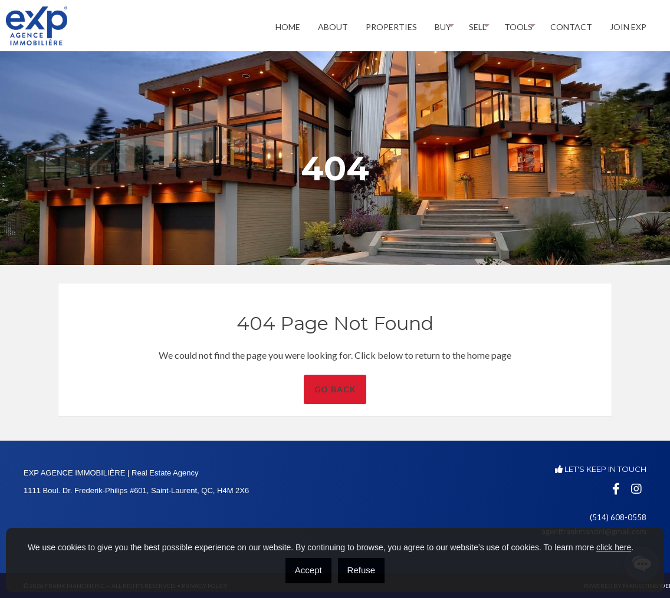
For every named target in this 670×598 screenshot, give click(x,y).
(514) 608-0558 (618, 517)
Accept (308, 570)
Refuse (361, 570)
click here (613, 547)
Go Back (360, 389)
